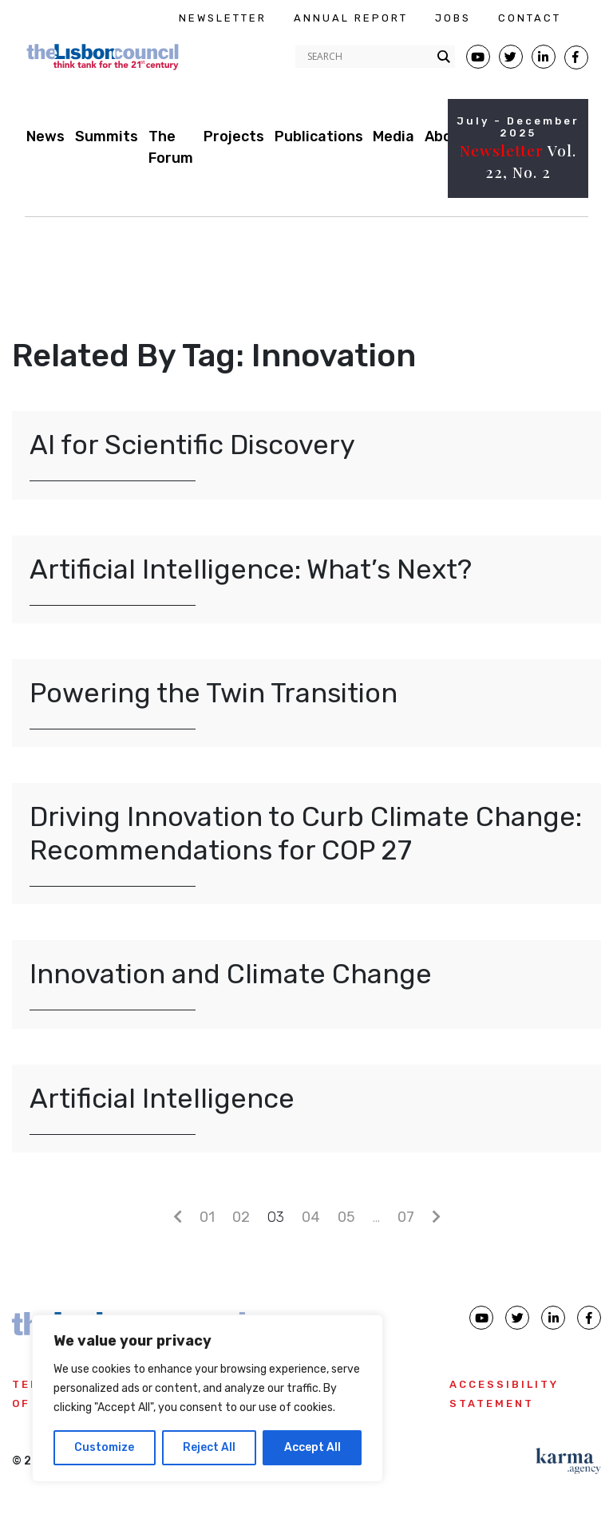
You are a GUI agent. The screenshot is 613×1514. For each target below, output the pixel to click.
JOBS (453, 18)
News (45, 136)
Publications (319, 136)
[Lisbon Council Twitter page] (511, 57)
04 (311, 1217)
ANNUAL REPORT (351, 18)
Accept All (312, 1447)
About (446, 136)
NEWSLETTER (223, 18)
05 (346, 1217)
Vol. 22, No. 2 (518, 161)
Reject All (209, 1447)
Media (393, 136)
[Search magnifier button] (444, 56)
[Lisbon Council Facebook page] (576, 57)
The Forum (170, 147)
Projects (234, 136)
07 (405, 1217)
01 (207, 1217)
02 (241, 1217)
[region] (207, 1398)
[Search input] (368, 56)
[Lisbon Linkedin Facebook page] (544, 57)
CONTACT (529, 18)
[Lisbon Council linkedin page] (553, 1318)
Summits (106, 136)
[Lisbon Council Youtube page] (478, 57)
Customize (104, 1447)
